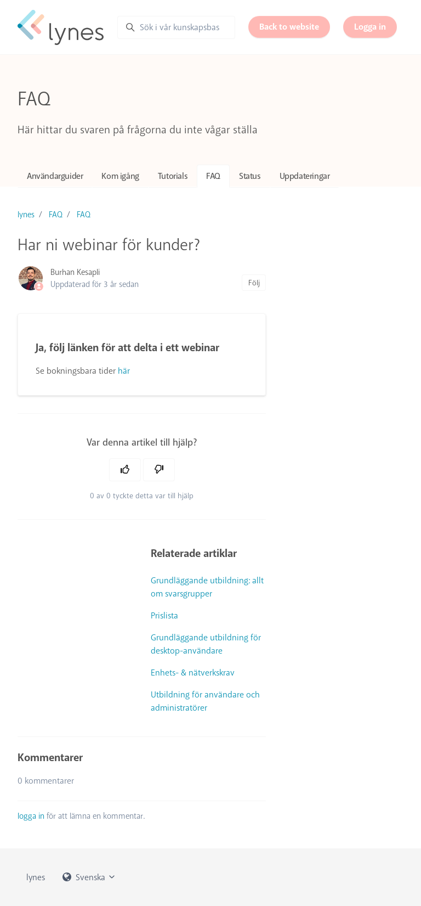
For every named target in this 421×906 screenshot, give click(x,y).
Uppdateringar (305, 176)
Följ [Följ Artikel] (254, 283)
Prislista (164, 615)
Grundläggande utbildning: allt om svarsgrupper (207, 587)
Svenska (89, 877)
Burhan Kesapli (75, 272)
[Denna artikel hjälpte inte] (159, 469)
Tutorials (172, 176)
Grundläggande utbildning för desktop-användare (206, 644)
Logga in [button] (370, 26)
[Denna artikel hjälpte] (125, 469)
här (124, 370)
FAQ (213, 176)
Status (250, 176)
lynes (26, 215)
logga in (31, 816)
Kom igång (120, 176)
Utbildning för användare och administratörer (205, 701)
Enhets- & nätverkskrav (193, 672)
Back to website (289, 26)
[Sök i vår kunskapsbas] (176, 27)
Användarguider (55, 176)
